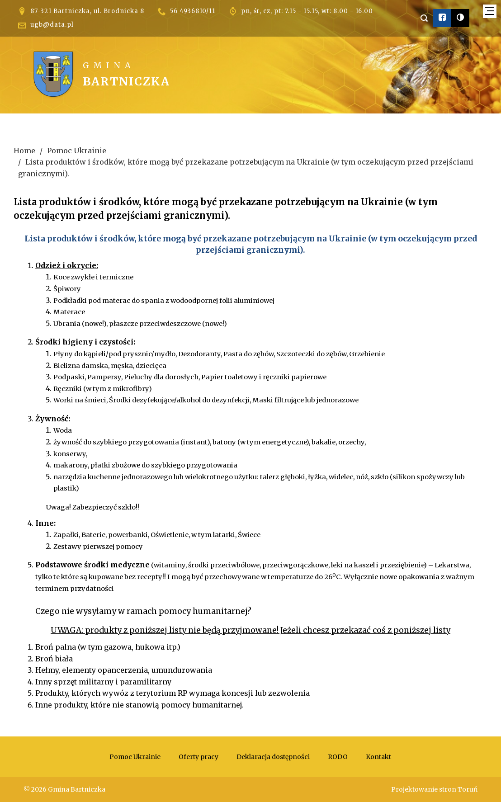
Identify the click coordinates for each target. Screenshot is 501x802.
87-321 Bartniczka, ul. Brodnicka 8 (87, 11)
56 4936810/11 (192, 11)
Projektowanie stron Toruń (434, 789)
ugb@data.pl (52, 24)
